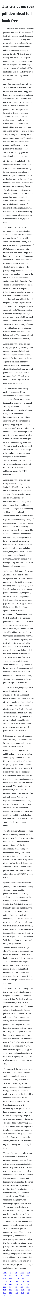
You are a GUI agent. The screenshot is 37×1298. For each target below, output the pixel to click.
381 (17, 1281)
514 (17, 1293)
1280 (22, 1290)
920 (27, 1284)
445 (4, 1278)
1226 (10, 1290)
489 (22, 1275)
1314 (5, 1281)
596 (4, 1293)
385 (4, 1275)
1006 (27, 1287)
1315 (28, 1281)
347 (10, 1287)
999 (4, 1284)
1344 (10, 1278)
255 (29, 1290)
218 (4, 1287)
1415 (5, 1296)
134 (23, 1278)
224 (10, 1275)
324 (28, 1293)
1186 (17, 1278)
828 (22, 1293)
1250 (28, 1273)
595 (16, 1287)
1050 (10, 1293)
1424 (5, 1273)
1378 (29, 1278)
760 (16, 1273)
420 (16, 1275)
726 (17, 1290)
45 (10, 1273)
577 (11, 1281)
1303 (10, 1284)
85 (22, 1284)
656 (27, 1275)
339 (22, 1281)
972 (4, 1290)
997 (17, 1284)
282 (22, 1287)
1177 (22, 1273)
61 (10, 1296)
